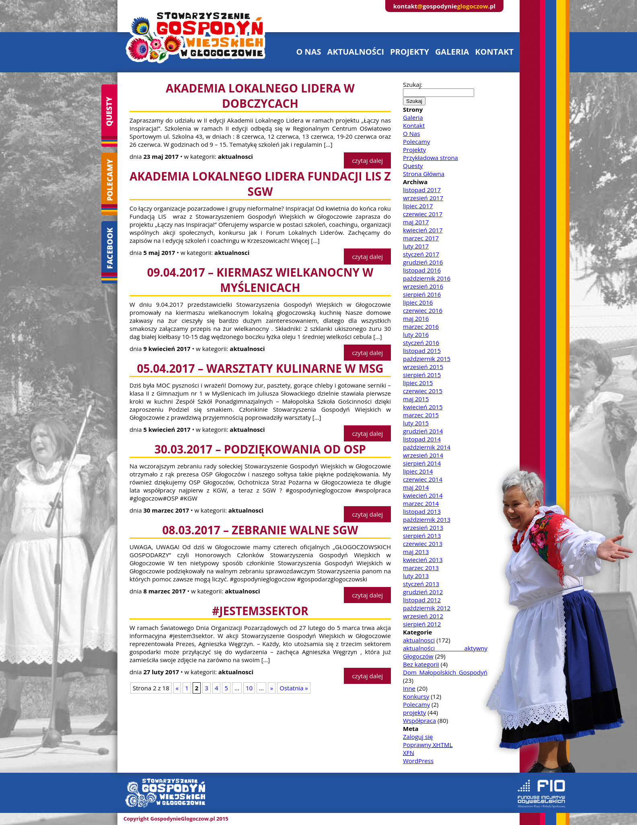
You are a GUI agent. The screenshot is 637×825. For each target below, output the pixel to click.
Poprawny (427, 745)
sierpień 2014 (422, 463)
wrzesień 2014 (423, 455)
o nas (308, 51)
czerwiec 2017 (422, 214)
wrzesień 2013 (423, 527)
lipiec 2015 (418, 383)
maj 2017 (416, 222)
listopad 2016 (422, 270)
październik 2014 (426, 447)
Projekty (414, 150)
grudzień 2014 (423, 431)
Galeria (413, 117)
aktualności (355, 51)
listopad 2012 (422, 600)
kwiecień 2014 (423, 495)
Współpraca (419, 720)
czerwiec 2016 (422, 310)
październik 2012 (426, 608)
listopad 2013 (422, 511)
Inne (409, 688)
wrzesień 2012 (423, 616)
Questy (413, 166)
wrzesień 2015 (423, 367)
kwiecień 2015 (423, 407)
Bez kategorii (421, 664)
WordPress (418, 761)
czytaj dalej (367, 160)
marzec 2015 (421, 415)
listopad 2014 (422, 439)
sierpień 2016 (422, 294)
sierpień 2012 (422, 624)
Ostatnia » (293, 688)
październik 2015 (426, 359)
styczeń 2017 (421, 254)
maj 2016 (416, 318)
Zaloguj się (418, 737)
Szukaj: (412, 84)
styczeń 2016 (421, 343)
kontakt (494, 51)
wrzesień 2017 (423, 198)
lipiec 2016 (418, 302)
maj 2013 (416, 552)
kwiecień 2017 (423, 230)
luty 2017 (416, 246)
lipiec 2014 (418, 471)
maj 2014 (416, 487)
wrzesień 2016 (423, 286)
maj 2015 (416, 399)
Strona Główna (423, 174)
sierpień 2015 (422, 375)
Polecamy (416, 142)
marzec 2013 (421, 568)
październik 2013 (426, 519)
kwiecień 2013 (423, 560)
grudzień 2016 (423, 262)
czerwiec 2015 (422, 391)
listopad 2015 (422, 351)
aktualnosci (419, 640)
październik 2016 (426, 278)
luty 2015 (416, 423)
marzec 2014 (421, 503)
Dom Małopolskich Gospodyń (445, 672)
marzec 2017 (421, 238)
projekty (409, 51)
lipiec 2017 (418, 206)
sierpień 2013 (422, 536)
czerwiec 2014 (422, 479)
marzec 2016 (421, 326)
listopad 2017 (422, 190)
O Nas (411, 133)
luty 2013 (416, 576)
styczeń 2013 (421, 584)
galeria (452, 51)
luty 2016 (416, 334)
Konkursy (416, 696)
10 (249, 688)
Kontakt (414, 125)
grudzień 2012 (423, 592)
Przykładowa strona (430, 158)
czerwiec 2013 (422, 544)
